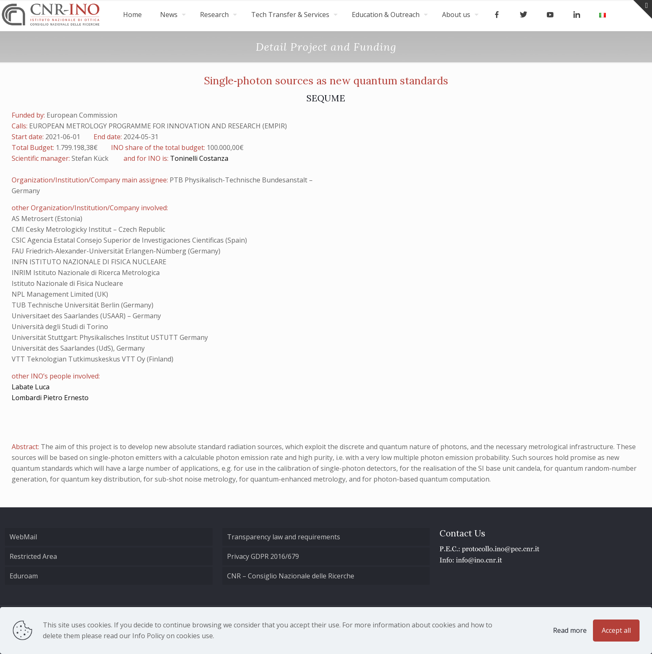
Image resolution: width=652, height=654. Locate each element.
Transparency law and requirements (283, 536)
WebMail (23, 536)
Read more (570, 630)
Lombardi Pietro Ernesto (50, 397)
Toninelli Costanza (199, 158)
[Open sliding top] (642, 9)
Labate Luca (30, 386)
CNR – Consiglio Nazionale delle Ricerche (290, 575)
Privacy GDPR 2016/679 (263, 556)
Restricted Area (33, 556)
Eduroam (24, 575)
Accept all (616, 630)
